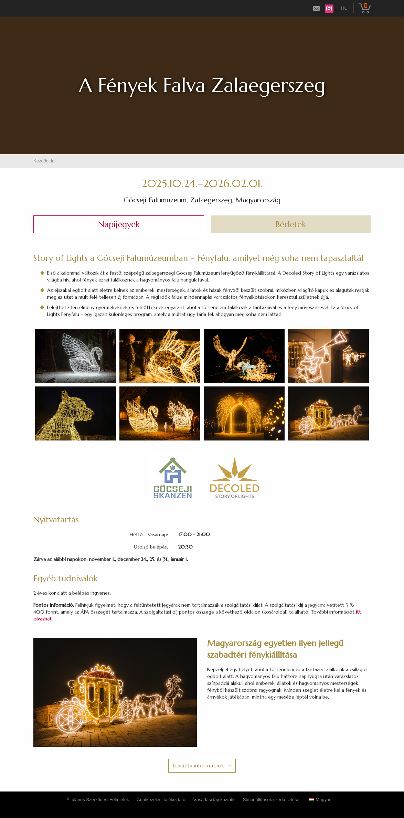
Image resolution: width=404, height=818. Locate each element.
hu (344, 8)
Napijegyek (119, 224)
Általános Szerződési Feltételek (97, 799)
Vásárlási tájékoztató (214, 799)
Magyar (319, 799)
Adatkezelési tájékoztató (161, 799)
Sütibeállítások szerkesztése (271, 799)
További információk (198, 765)
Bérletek (290, 224)
